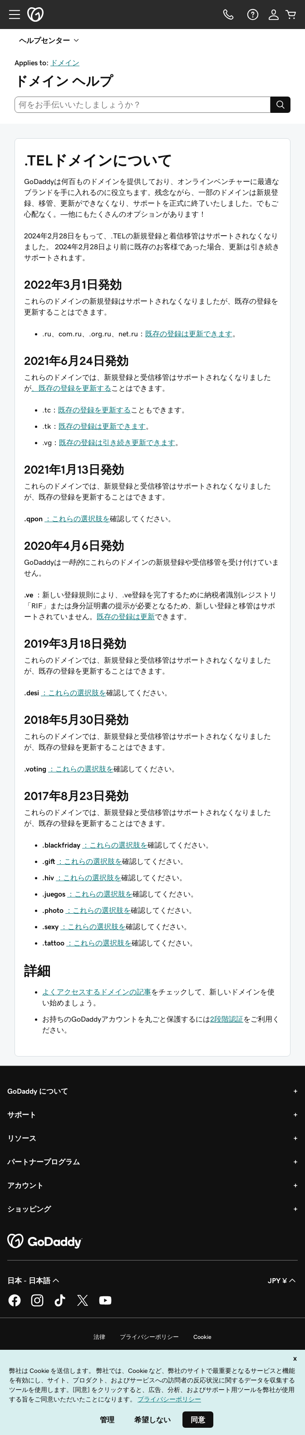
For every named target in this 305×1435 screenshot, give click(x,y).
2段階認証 (226, 1019)
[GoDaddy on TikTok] (60, 1305)
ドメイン (64, 62)
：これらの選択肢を (77, 518)
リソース (21, 1138)
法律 (99, 1337)
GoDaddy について (37, 1091)
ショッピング (29, 1208)
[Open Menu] (11, 14)
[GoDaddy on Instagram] (37, 1305)
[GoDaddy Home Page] (45, 1241)
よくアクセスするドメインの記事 (96, 991)
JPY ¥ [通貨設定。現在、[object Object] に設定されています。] (283, 1280)
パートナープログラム (43, 1161)
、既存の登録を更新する (71, 388)
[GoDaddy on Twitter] (82, 1305)
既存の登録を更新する (94, 409)
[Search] (280, 105)
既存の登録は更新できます (188, 333)
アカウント (25, 1185)
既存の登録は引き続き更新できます (117, 442)
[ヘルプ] (252, 14)
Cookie (202, 1337)
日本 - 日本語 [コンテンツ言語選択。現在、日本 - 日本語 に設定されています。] (34, 1280)
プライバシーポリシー (149, 1337)
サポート (21, 1114)
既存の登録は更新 (126, 616)
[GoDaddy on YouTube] (105, 1305)
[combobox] (142, 105)
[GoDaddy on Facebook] (14, 1305)
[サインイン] (273, 14)
